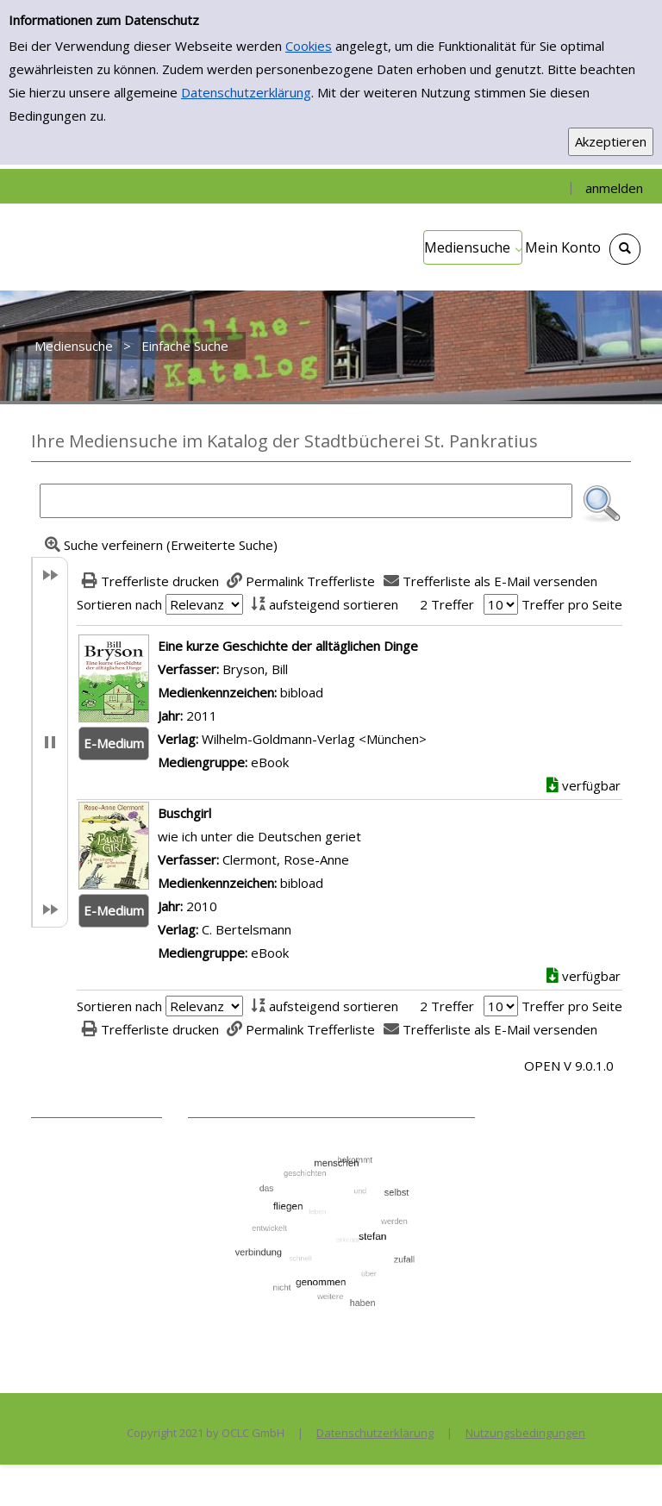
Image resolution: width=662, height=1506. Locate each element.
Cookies (308, 45)
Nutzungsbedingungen (525, 1432)
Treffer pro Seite (571, 604)
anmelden (614, 188)
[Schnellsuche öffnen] (624, 249)
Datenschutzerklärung (246, 92)
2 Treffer (447, 604)
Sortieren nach (119, 604)
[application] (472, 247)
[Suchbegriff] (306, 501)
